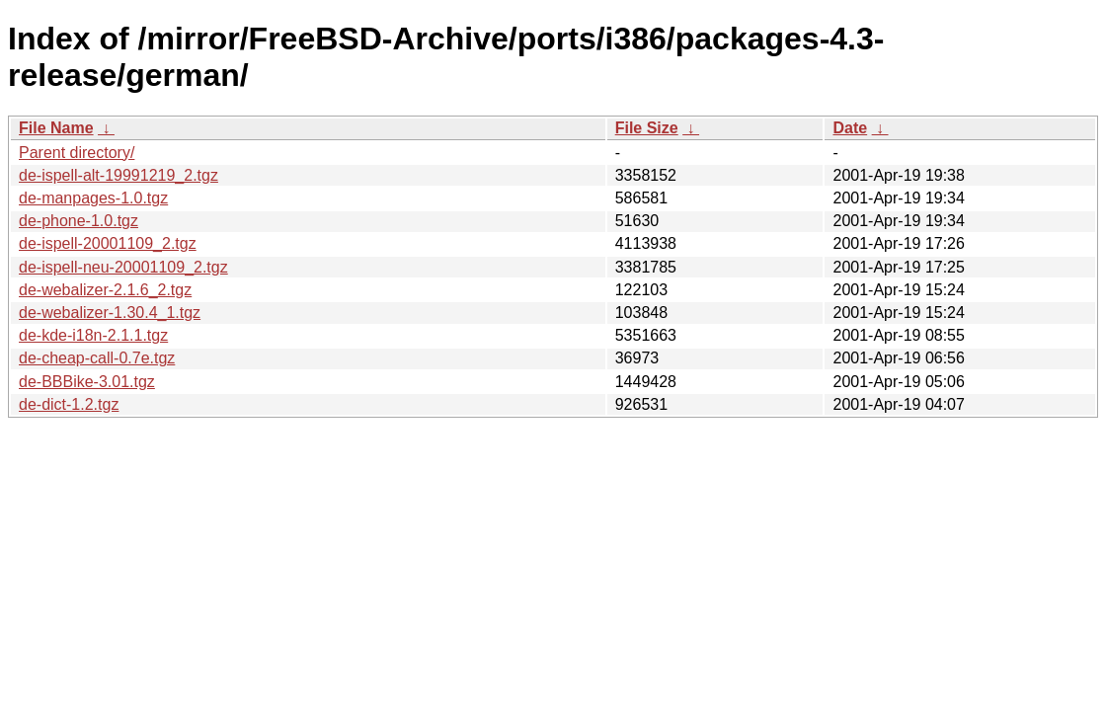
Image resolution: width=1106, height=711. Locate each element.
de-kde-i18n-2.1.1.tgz (93, 335)
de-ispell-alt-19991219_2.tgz (118, 175)
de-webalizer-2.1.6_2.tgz (105, 289)
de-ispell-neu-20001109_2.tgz (123, 267)
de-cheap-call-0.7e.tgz (97, 358)
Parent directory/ (76, 152)
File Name (56, 127)
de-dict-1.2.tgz (68, 404)
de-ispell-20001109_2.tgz (108, 243)
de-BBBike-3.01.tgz (87, 381)
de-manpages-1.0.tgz (93, 198)
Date (849, 127)
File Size (646, 127)
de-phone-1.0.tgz (78, 220)
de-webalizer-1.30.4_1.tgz (109, 312)
